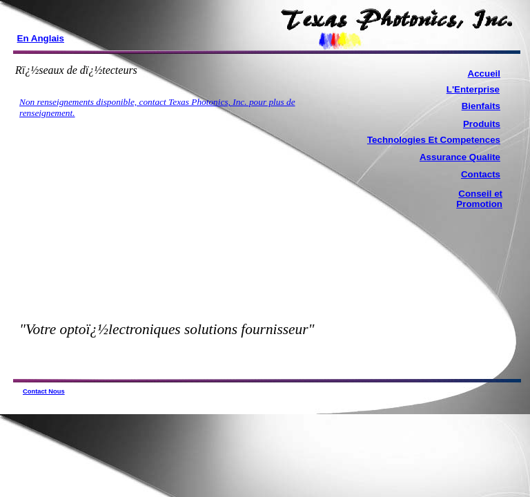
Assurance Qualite (460, 157)
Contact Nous (44, 391)
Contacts (480, 174)
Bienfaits (481, 106)
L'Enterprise (473, 89)
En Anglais (40, 38)
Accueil (484, 73)
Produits (481, 124)
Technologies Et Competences (433, 140)
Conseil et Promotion (479, 198)
